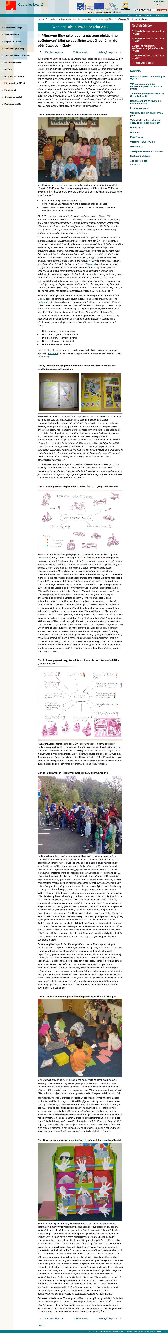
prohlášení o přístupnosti (134, 1331)
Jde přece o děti (139, 161)
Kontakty (160, 15)
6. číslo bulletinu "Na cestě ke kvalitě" (148, 32)
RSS (164, 1331)
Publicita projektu (12, 104)
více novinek (135, 164)
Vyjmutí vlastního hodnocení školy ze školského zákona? (145, 121)
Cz (158, 4)
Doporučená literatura (14, 76)
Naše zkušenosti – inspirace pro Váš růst (147, 77)
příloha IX (43, 356)
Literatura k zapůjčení (14, 83)
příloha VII (43, 302)
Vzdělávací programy (14, 48)
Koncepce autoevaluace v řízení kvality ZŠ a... (96, 19)
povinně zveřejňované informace (111, 1331)
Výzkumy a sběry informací (17, 55)
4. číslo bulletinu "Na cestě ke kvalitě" (148, 56)
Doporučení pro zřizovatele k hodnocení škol (145, 102)
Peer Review (137, 137)
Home (40, 19)
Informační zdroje (144, 15)
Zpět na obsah (80, 52)
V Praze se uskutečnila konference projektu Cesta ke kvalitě (146, 86)
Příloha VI (91, 264)
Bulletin (8, 69)
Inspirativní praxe (12, 42)
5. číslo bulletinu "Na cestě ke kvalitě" (148, 39)
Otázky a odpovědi (13, 97)
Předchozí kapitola (53, 52)
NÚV (130, 15)
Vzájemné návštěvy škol (143, 142)
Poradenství (10, 90)
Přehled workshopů (142, 63)
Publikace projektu (13, 62)
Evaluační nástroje (13, 28)
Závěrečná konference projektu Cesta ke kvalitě (147, 94)
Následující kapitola (107, 52)
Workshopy (136, 146)
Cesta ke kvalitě (31, 4)
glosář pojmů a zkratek (153, 1331)
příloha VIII (53, 353)
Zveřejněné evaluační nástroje (146, 151)
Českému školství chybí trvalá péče (146, 114)
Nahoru (41, 1325)
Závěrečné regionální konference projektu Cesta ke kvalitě (148, 48)
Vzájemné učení (11, 35)
